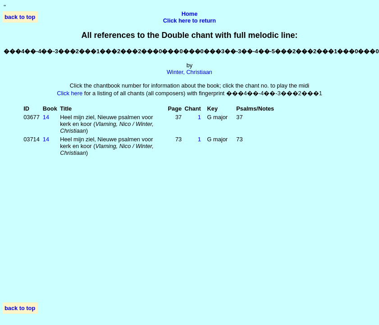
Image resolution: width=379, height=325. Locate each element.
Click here (69, 93)
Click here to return (189, 20)
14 (46, 117)
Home (190, 13)
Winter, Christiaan (189, 72)
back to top (20, 17)
